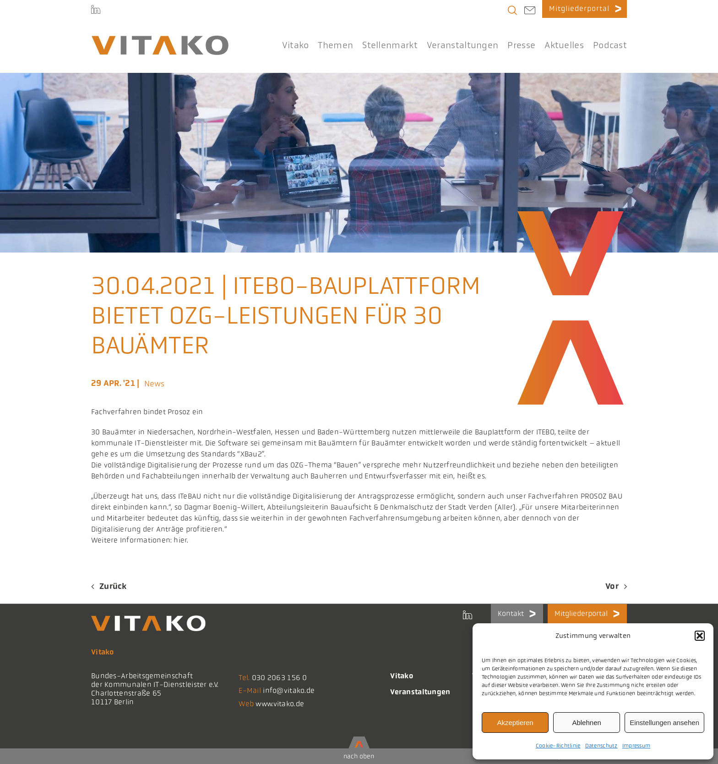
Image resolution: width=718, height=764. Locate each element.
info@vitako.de (289, 690)
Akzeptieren (515, 722)
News (154, 383)
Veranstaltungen (420, 691)
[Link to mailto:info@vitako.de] (529, 11)
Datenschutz (601, 745)
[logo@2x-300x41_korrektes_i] (159, 39)
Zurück (113, 586)
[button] (699, 635)
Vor (612, 586)
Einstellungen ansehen (664, 722)
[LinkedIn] (95, 10)
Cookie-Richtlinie (558, 745)
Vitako (401, 675)
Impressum (636, 745)
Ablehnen (586, 722)
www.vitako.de (280, 703)
